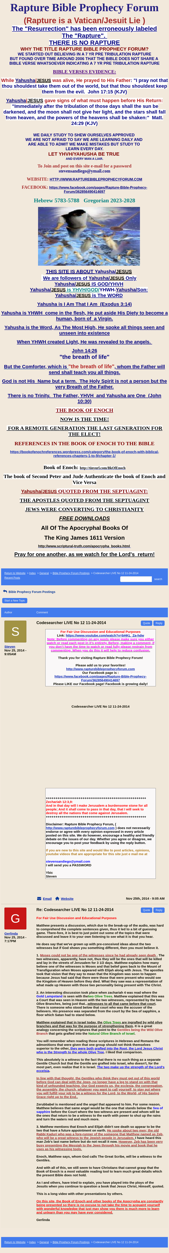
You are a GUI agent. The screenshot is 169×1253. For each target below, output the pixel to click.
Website (67, 899)
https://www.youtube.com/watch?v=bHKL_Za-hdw (105, 635)
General (44, 573)
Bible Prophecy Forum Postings (71, 573)
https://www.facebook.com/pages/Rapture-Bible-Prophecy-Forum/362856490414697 (101, 678)
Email (47, 899)
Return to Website (15, 573)
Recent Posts (12, 577)
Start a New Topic (14, 600)
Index (32, 573)
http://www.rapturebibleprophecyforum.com (100, 669)
